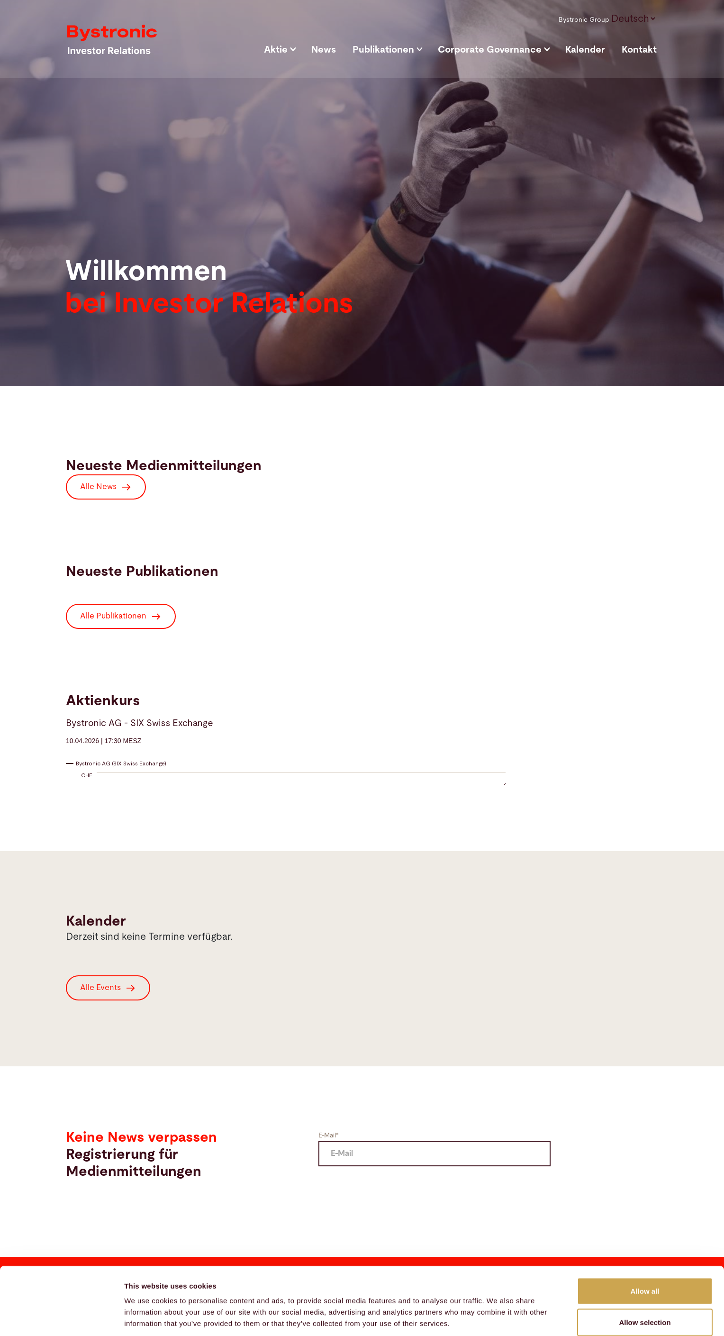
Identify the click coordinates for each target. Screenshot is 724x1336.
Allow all (645, 1249)
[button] (633, 18)
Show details (497, 1312)
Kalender (585, 50)
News (323, 50)
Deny (645, 1311)
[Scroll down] (721, 385)
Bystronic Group (584, 20)
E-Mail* (328, 1135)
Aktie (276, 50)
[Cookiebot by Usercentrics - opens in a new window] (61, 1317)
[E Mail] (434, 1153)
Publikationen (383, 50)
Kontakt (639, 50)
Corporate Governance (490, 50)
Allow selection (644, 1280)
